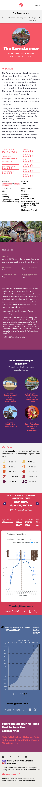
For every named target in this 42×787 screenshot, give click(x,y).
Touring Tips (22, 18)
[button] (39, 17)
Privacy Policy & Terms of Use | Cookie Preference (18, 780)
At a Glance (10, 18)
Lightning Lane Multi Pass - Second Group (10, 201)
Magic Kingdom (27, 53)
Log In (37, 5)
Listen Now (12, 774)
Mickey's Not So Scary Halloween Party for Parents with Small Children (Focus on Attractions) (21, 740)
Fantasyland (7, 184)
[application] (21, 570)
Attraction (15, 53)
